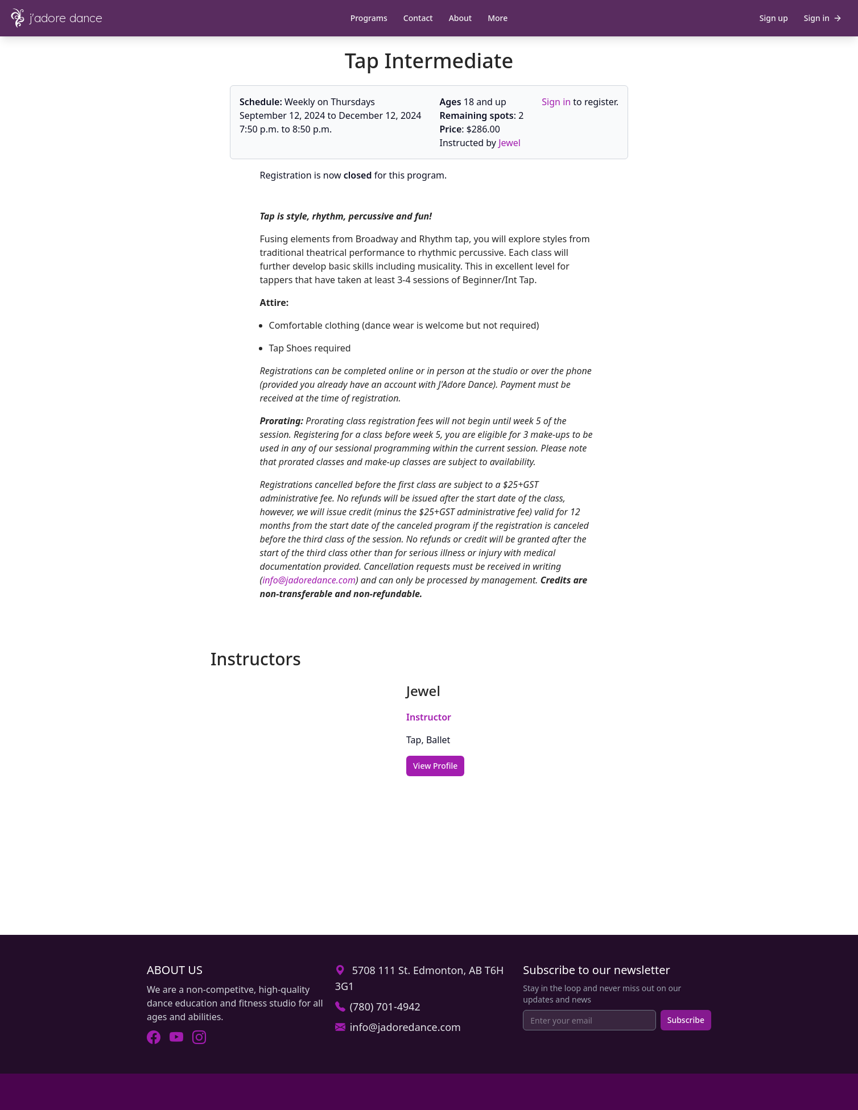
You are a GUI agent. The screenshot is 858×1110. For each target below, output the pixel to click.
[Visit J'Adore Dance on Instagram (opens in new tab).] (199, 1037)
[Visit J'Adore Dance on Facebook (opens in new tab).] (153, 1037)
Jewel (509, 142)
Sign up (774, 18)
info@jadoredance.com (309, 580)
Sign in (556, 102)
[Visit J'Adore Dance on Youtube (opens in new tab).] (176, 1037)
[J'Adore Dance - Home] (63, 18)
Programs (368, 18)
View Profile (435, 765)
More (498, 18)
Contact (418, 18)
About (460, 18)
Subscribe (685, 1019)
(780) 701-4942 (385, 1006)
